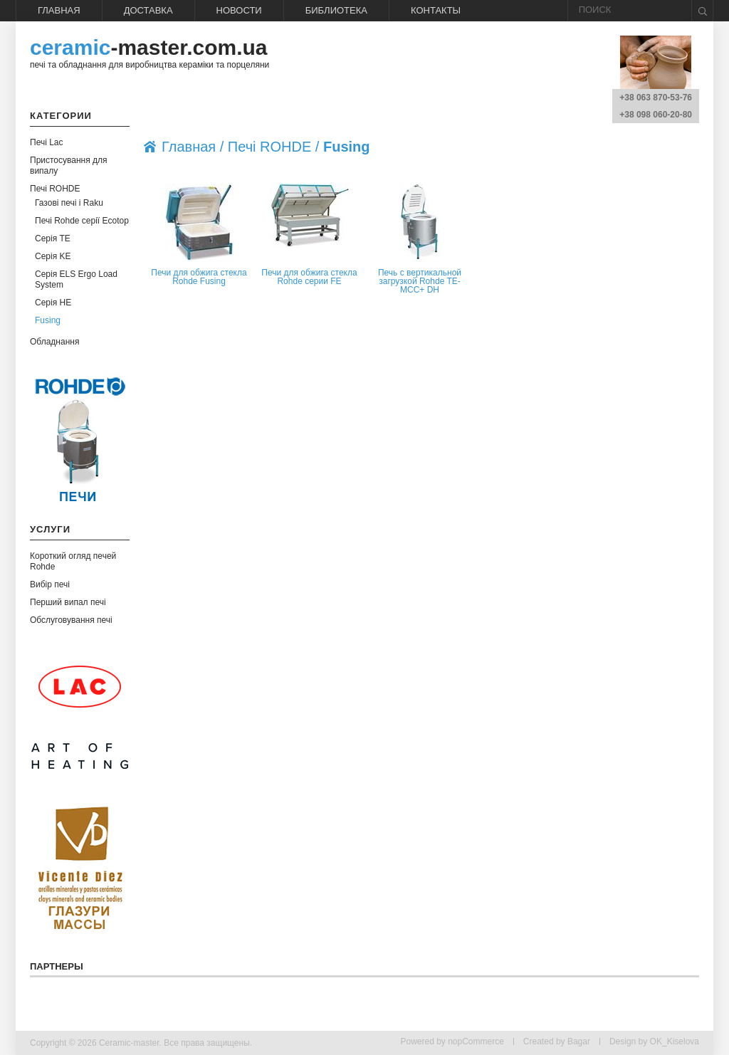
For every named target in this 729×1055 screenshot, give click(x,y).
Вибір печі (50, 584)
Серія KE (53, 256)
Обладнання (54, 342)
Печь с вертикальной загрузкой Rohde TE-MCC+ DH (419, 281)
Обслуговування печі (71, 620)
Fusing (48, 320)
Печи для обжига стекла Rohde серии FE (309, 277)
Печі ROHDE (55, 189)
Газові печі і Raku (69, 203)
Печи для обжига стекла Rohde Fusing (198, 277)
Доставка (148, 10)
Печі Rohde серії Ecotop (82, 221)
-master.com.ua (149, 47)
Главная (59, 10)
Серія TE (52, 238)
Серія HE (53, 303)
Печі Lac (46, 142)
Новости (239, 10)
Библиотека (336, 10)
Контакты (436, 10)
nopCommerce (476, 1041)
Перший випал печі (68, 602)
